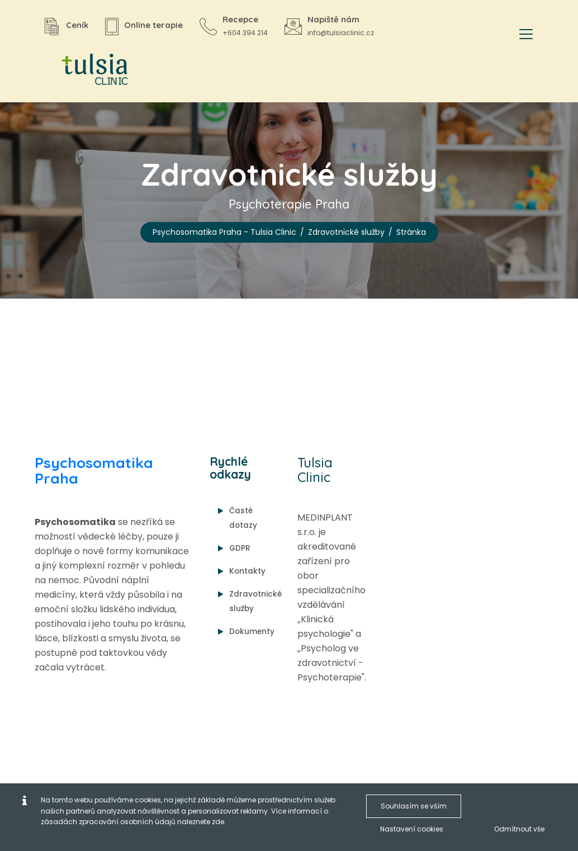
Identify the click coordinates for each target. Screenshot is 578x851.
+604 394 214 (245, 32)
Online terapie (153, 25)
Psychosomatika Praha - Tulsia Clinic (224, 232)
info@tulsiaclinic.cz (340, 32)
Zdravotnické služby (346, 232)
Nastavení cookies (411, 829)
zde (218, 821)
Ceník (77, 25)
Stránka (411, 232)
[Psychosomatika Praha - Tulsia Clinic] (90, 70)
